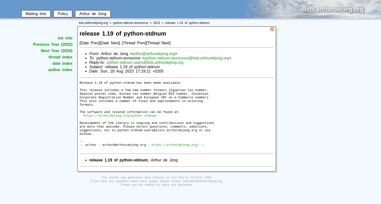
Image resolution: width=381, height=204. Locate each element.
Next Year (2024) (56, 51)
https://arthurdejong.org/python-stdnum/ (120, 123)
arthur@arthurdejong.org (153, 54)
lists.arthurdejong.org (93, 23)
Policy (63, 14)
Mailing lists (36, 14)
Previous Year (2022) (52, 44)
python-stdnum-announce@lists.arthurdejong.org (187, 58)
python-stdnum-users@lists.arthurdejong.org (145, 62)
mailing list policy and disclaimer (168, 198)
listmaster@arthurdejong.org (202, 195)
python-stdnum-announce (130, 23)
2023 (156, 23)
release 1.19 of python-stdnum (187, 23)
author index (60, 70)
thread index (60, 57)
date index (62, 63)
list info (65, 38)
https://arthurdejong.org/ (175, 158)
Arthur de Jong (92, 14)
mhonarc (158, 191)
